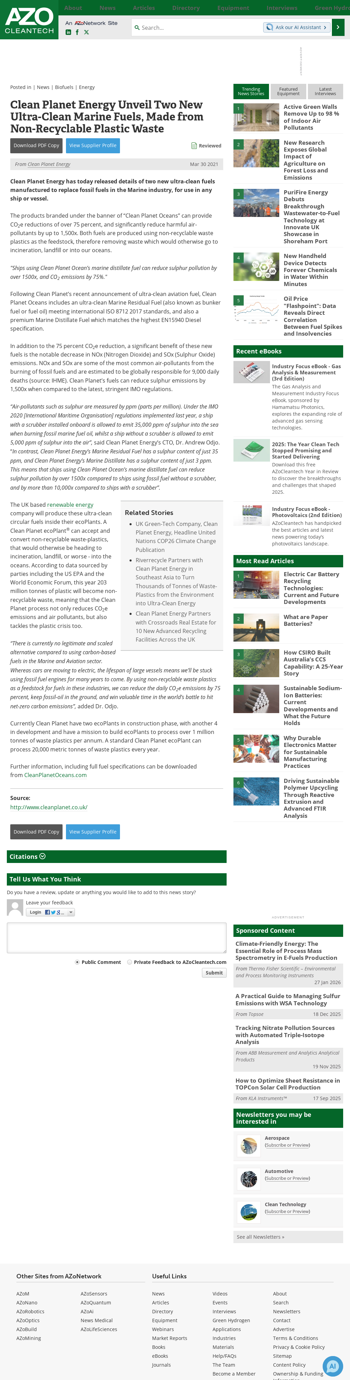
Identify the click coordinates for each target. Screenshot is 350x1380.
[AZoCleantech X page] (325, 1324)
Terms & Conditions (295, 1244)
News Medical (97, 1226)
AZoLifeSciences (99, 1235)
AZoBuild (26, 1235)
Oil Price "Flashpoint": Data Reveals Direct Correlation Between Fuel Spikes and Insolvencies (312, 270)
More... (336, 7)
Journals (161, 1271)
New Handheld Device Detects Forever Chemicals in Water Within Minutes (312, 231)
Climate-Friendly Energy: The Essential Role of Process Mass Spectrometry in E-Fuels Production (286, 870)
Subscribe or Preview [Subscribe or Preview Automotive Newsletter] (287, 1084)
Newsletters (286, 1217)
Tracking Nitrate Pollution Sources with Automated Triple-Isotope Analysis (286, 947)
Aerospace (277, 1044)
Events (220, 1208)
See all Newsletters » (260, 1143)
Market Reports (169, 1244)
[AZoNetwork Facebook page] (77, 32)
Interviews (224, 1217)
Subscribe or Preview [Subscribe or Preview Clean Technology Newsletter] (287, 1117)
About (280, 1200)
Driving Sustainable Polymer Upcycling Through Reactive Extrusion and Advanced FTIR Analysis (309, 721)
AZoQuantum (96, 1208)
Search (281, 1208)
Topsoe (256, 930)
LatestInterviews (325, 91)
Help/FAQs (225, 1262)
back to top (316, 1305)
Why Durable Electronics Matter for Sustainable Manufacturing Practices (312, 679)
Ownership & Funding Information (298, 1283)
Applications (227, 1235)
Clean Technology (285, 1110)
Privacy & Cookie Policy (299, 1253)
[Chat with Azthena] (333, 1366)
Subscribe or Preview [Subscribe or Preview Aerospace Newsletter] (287, 1051)
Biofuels (64, 87)
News (43, 87)
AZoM (22, 1200)
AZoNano (26, 1208)
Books (158, 1253)
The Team (224, 1271)
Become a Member (234, 1280)
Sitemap (282, 1262)
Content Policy (289, 1271)
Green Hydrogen (231, 1226)
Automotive (279, 1077)
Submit (214, 972)
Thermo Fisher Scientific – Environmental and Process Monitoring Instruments (286, 890)
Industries (224, 1244)
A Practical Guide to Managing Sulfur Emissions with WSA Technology (282, 917)
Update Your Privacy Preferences (58, 1371)
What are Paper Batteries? (304, 563)
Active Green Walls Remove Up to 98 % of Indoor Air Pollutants (312, 112)
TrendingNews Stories (251, 91)
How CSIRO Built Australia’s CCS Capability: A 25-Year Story (311, 605)
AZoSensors (94, 1200)
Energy (87, 87)
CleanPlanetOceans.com (55, 775)
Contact (282, 1226)
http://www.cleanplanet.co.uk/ (49, 807)
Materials (223, 1253)
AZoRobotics (30, 1217)
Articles (160, 1208)
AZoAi (87, 1217)
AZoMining (28, 1244)
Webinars (163, 1235)
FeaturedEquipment (288, 91)
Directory (162, 1217)
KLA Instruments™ (267, 1004)
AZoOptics (28, 1226)
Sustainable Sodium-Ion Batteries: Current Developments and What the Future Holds (313, 641)
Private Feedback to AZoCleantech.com (180, 962)
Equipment (164, 1226)
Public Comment (101, 962)
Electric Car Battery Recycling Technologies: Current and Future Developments (312, 534)
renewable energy (70, 504)
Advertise (284, 1235)
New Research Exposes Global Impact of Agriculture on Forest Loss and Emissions (313, 151)
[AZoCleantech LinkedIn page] (68, 32)
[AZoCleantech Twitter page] (86, 32)
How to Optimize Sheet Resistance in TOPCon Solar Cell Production (283, 991)
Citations (27, 856)
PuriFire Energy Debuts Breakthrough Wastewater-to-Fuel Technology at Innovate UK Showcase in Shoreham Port (313, 193)
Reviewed (210, 145)
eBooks (160, 1262)
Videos (220, 1200)
